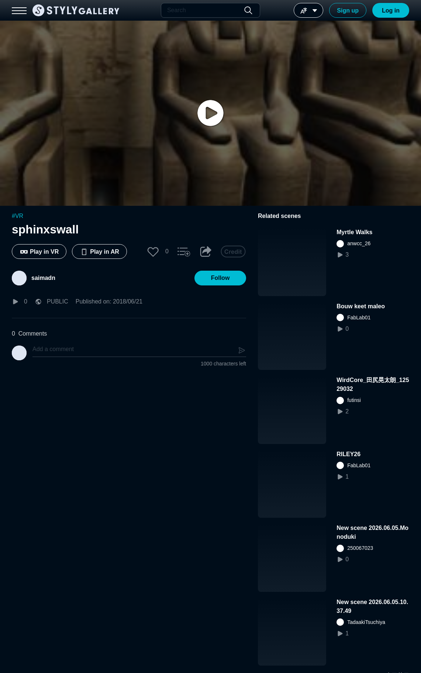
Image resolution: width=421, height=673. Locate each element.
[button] (153, 251)
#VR (17, 216)
